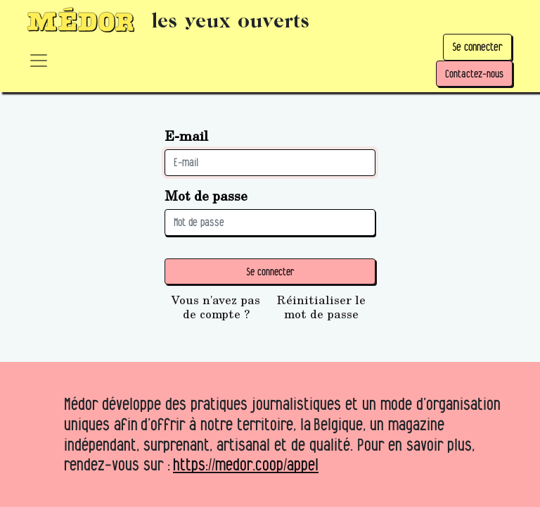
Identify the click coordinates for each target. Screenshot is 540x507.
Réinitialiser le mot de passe (321, 307)
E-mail (186, 135)
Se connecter (477, 47)
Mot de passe (206, 195)
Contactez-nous (474, 73)
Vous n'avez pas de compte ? (216, 307)
